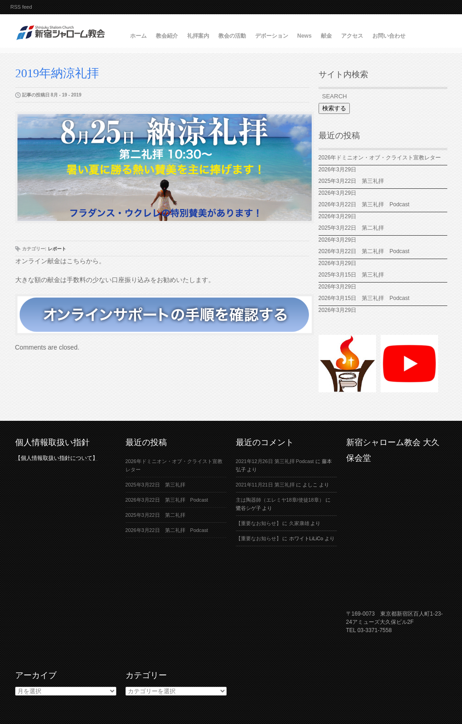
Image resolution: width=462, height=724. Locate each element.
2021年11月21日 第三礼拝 (265, 484)
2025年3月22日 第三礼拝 (351, 181)
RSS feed (21, 7)
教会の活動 (232, 36)
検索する (334, 108)
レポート (57, 248)
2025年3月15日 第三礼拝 (354, 275)
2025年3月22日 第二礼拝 (354, 228)
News (304, 36)
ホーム (138, 36)
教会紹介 (167, 36)
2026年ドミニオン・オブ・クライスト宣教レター (380, 157)
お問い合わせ (388, 36)
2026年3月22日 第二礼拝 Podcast (364, 251)
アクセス (352, 36)
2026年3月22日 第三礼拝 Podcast (364, 204)
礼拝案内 (198, 36)
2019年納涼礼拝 (57, 73)
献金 (326, 36)
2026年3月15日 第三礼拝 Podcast (364, 298)
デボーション (271, 36)
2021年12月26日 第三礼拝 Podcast (275, 461)
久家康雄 (299, 523)
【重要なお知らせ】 (258, 523)
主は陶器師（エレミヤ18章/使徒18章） (280, 500)
